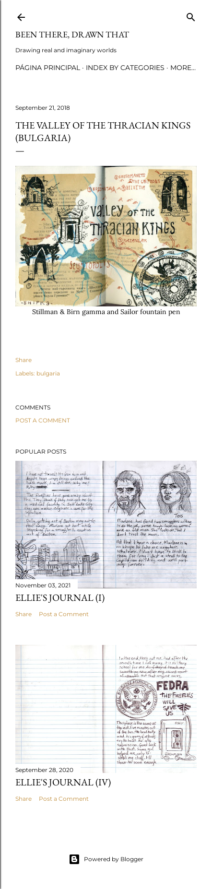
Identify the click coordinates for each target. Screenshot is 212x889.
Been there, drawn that (72, 34)
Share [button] (23, 359)
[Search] (191, 15)
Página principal (47, 67)
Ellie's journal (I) (60, 597)
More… (183, 67)
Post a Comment (42, 420)
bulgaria (48, 373)
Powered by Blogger (106, 859)
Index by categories (125, 67)
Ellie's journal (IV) (63, 782)
